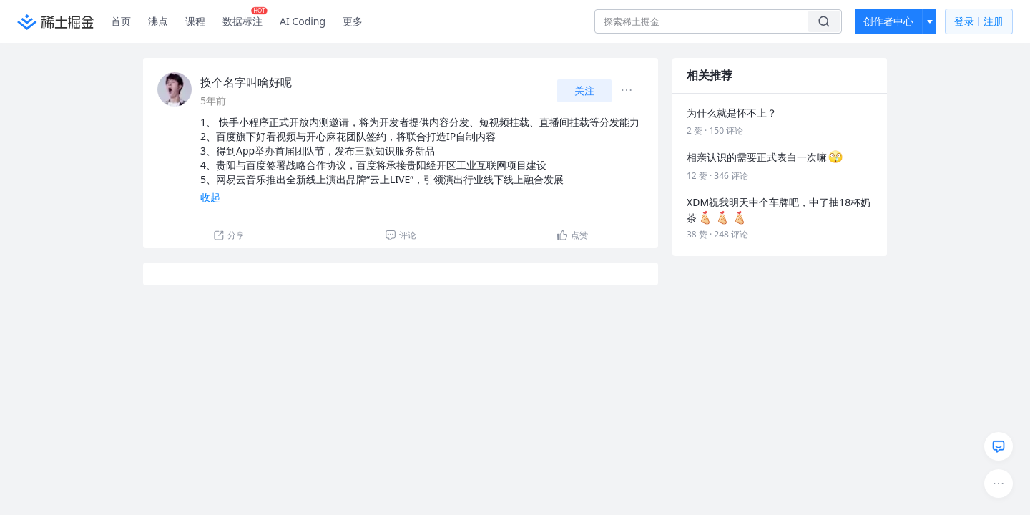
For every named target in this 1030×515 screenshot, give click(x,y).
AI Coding (302, 21)
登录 (979, 22)
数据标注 (245, 18)
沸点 (158, 21)
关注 (584, 90)
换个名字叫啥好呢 (246, 82)
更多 (353, 21)
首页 (121, 21)
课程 (195, 21)
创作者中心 (888, 21)
